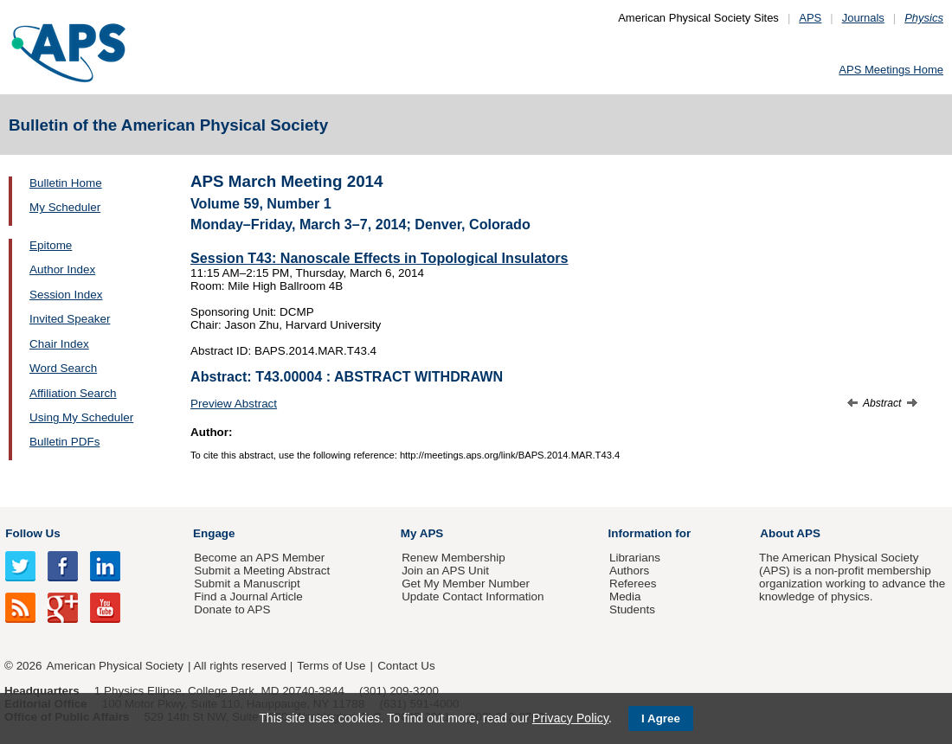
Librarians (634, 557)
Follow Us (32, 533)
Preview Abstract (233, 403)
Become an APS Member (259, 557)
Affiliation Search (73, 393)
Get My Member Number (466, 583)
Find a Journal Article (248, 596)
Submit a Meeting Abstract (262, 570)
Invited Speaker (69, 318)
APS (810, 17)
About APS (790, 533)
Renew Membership (453, 557)
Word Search (63, 368)
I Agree (660, 718)
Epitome (50, 245)
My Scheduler (64, 207)
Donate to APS (232, 609)
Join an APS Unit (445, 570)
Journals (863, 17)
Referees (633, 583)
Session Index (65, 294)
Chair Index (59, 343)
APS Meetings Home (891, 69)
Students (632, 609)
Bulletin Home (65, 182)
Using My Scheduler (81, 417)
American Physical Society (115, 665)
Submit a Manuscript (246, 583)
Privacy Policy (570, 718)
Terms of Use (331, 665)
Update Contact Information (473, 596)
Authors (629, 570)
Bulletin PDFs (64, 441)
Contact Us (405, 665)
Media (625, 596)
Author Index (62, 269)
